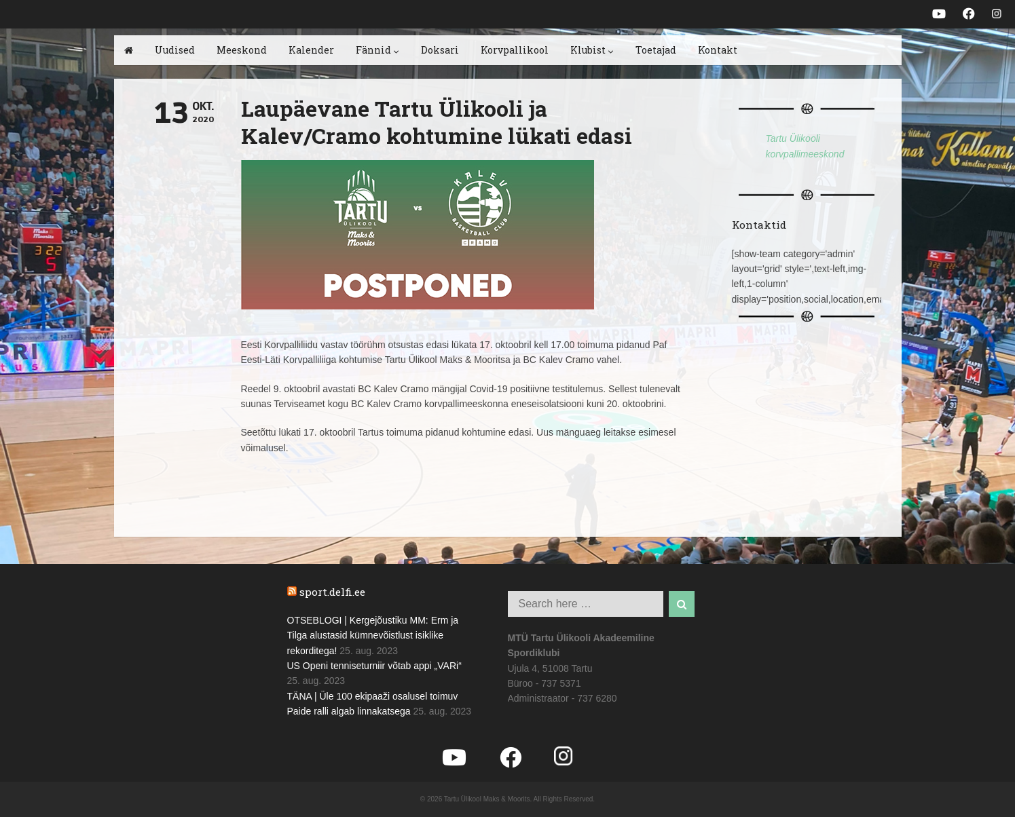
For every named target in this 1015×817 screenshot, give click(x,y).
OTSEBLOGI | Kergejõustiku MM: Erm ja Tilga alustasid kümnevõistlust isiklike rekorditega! (373, 635)
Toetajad (655, 49)
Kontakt (717, 49)
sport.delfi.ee (332, 591)
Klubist (592, 49)
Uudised (175, 49)
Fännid (377, 49)
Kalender (311, 49)
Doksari (440, 49)
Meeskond (242, 49)
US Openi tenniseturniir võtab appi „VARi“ (374, 665)
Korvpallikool (515, 49)
